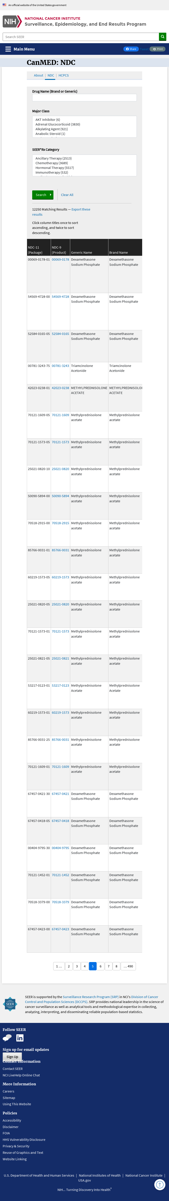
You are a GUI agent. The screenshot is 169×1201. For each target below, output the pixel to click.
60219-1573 (60, 577)
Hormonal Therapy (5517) (84, 167)
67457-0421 (60, 793)
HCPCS (64, 75)
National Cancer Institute (144, 1175)
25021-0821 (60, 658)
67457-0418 (60, 820)
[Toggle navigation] (20, 49)
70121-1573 (60, 442)
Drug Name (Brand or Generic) (54, 91)
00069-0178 (60, 259)
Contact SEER (13, 1068)
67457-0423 (60, 929)
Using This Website (17, 1104)
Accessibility (12, 1120)
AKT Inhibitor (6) (84, 119)
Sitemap (9, 1097)
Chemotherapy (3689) (84, 163)
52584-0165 (60, 333)
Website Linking (15, 1159)
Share (132, 49)
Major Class (40, 111)
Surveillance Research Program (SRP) (91, 996)
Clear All (67, 194)
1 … (59, 966)
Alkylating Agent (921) (84, 129)
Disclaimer (11, 1126)
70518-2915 (60, 523)
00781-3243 (60, 365)
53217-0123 (60, 685)
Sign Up (12, 1056)
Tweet (144, 49)
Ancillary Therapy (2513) (84, 158)
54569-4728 (60, 296)
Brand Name (118, 252)
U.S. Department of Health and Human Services (39, 1175)
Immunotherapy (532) (84, 172)
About (38, 75)
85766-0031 (60, 550)
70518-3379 (60, 902)
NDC (51, 75)
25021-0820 (60, 468)
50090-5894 (60, 496)
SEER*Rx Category (45, 149)
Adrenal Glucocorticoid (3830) (84, 124)
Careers (8, 1091)
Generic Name (81, 252)
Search (41, 194)
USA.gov (84, 1180)
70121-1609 (60, 415)
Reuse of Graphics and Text (23, 1152)
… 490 (128, 966)
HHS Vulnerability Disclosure (24, 1139)
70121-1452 (60, 875)
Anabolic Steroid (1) (84, 133)
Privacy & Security (16, 1146)
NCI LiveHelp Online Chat (21, 1075)
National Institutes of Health (100, 1175)
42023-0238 (60, 387)
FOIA (6, 1133)
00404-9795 (60, 847)
